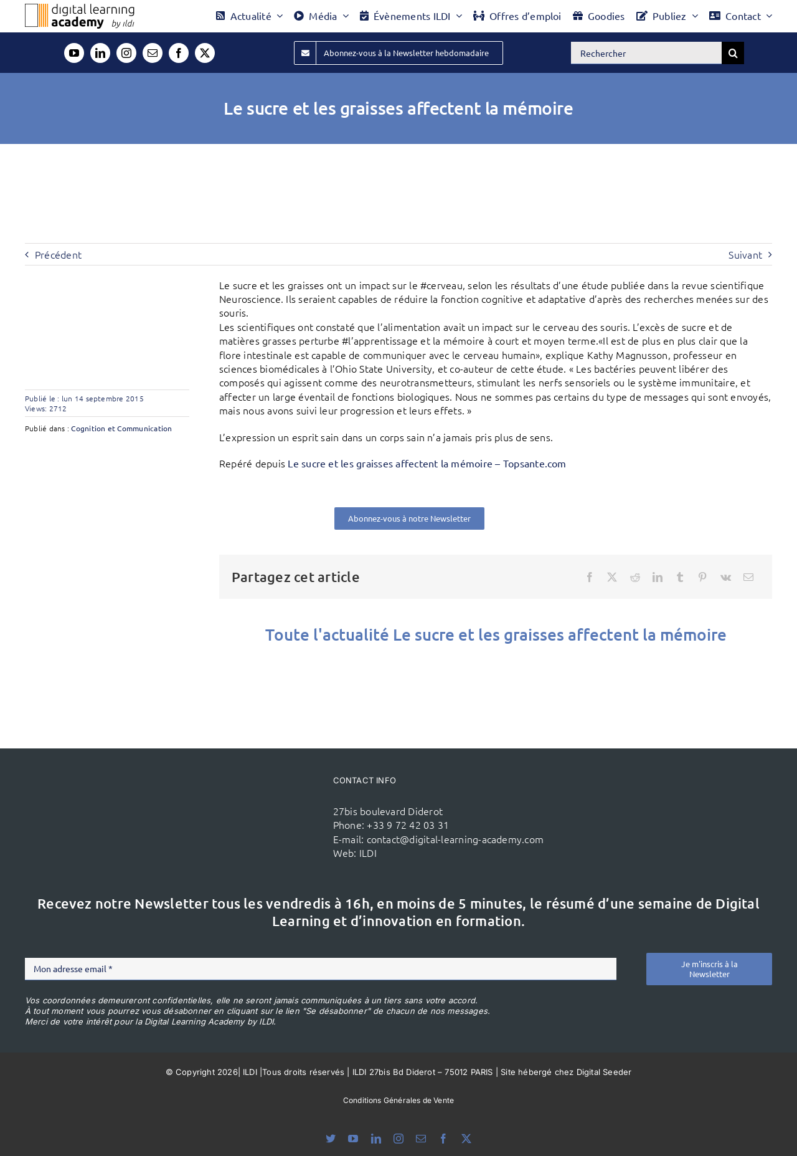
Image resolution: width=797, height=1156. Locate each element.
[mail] (153, 53)
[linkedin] (100, 53)
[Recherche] (733, 53)
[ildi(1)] (266, 799)
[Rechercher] (646, 53)
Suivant (745, 254)
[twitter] (205, 53)
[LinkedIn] (657, 577)
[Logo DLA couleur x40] (79, 9)
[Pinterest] (702, 577)
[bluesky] (331, 1139)
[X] (612, 577)
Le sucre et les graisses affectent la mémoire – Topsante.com (427, 463)
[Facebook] (589, 577)
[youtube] (74, 53)
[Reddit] (635, 577)
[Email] (748, 577)
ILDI (368, 852)
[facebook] (179, 53)
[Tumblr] (680, 577)
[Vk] (725, 577)
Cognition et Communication (121, 428)
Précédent (58, 254)
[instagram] (126, 53)
